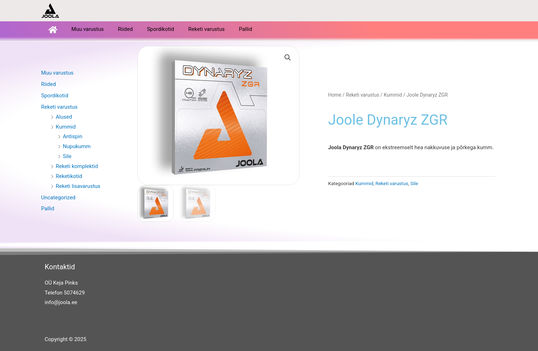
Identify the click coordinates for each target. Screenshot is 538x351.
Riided (125, 29)
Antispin (73, 136)
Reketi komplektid (77, 166)
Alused (64, 116)
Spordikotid (160, 29)
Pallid (245, 29)
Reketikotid (69, 176)
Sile (67, 156)
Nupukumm (77, 146)
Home (334, 94)
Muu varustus (88, 29)
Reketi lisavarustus (78, 186)
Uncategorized (58, 197)
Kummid (66, 126)
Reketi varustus (206, 29)
